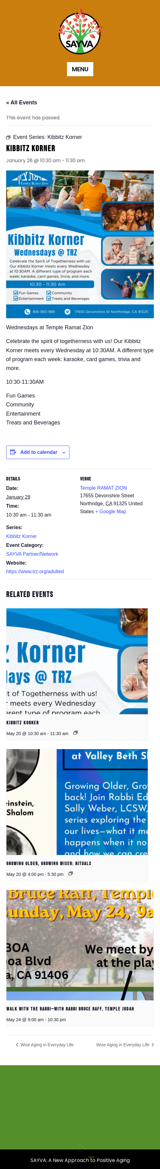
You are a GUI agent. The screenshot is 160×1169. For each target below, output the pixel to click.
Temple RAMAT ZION (103, 488)
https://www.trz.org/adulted (35, 571)
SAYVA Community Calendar (80, 1141)
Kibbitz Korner (21, 536)
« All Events (21, 102)
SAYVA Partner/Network (32, 554)
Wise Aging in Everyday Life (46, 1044)
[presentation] (77, 661)
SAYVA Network (80, 1140)
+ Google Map (110, 511)
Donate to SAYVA (80, 1142)
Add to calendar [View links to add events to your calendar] (38, 452)
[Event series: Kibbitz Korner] (75, 732)
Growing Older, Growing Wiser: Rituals (48, 864)
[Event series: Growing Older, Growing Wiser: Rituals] (71, 873)
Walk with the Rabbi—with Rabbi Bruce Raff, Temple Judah (70, 1009)
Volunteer (80, 1144)
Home (80, 1138)
